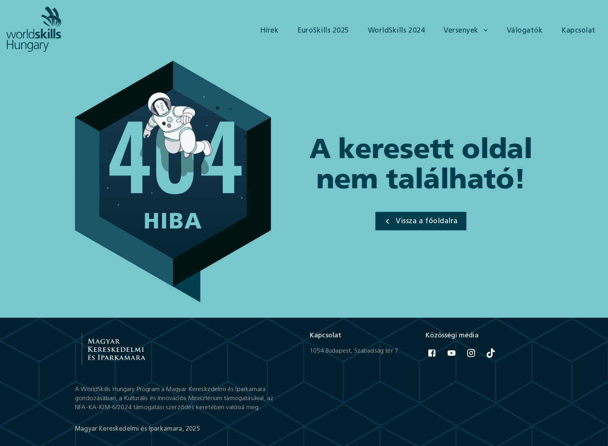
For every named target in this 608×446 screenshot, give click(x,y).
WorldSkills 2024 (396, 30)
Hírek (269, 30)
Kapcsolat (578, 30)
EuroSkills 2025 (323, 30)
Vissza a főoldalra (420, 221)
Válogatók (525, 30)
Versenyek (465, 30)
